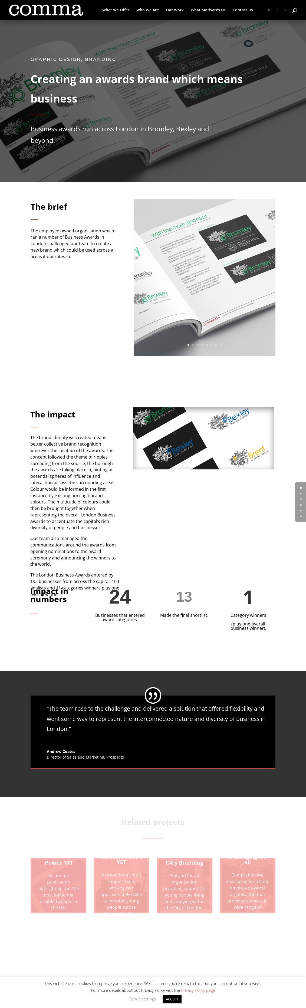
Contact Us (243, 10)
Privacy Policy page (198, 990)
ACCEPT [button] (172, 999)
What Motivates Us (208, 10)
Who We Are (147, 10)
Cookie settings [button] (142, 999)
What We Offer (115, 10)
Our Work (175, 10)
